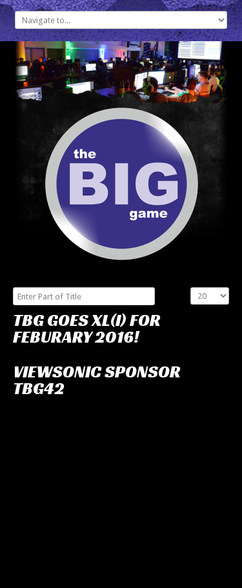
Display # (190, 287)
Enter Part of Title (13, 287)
